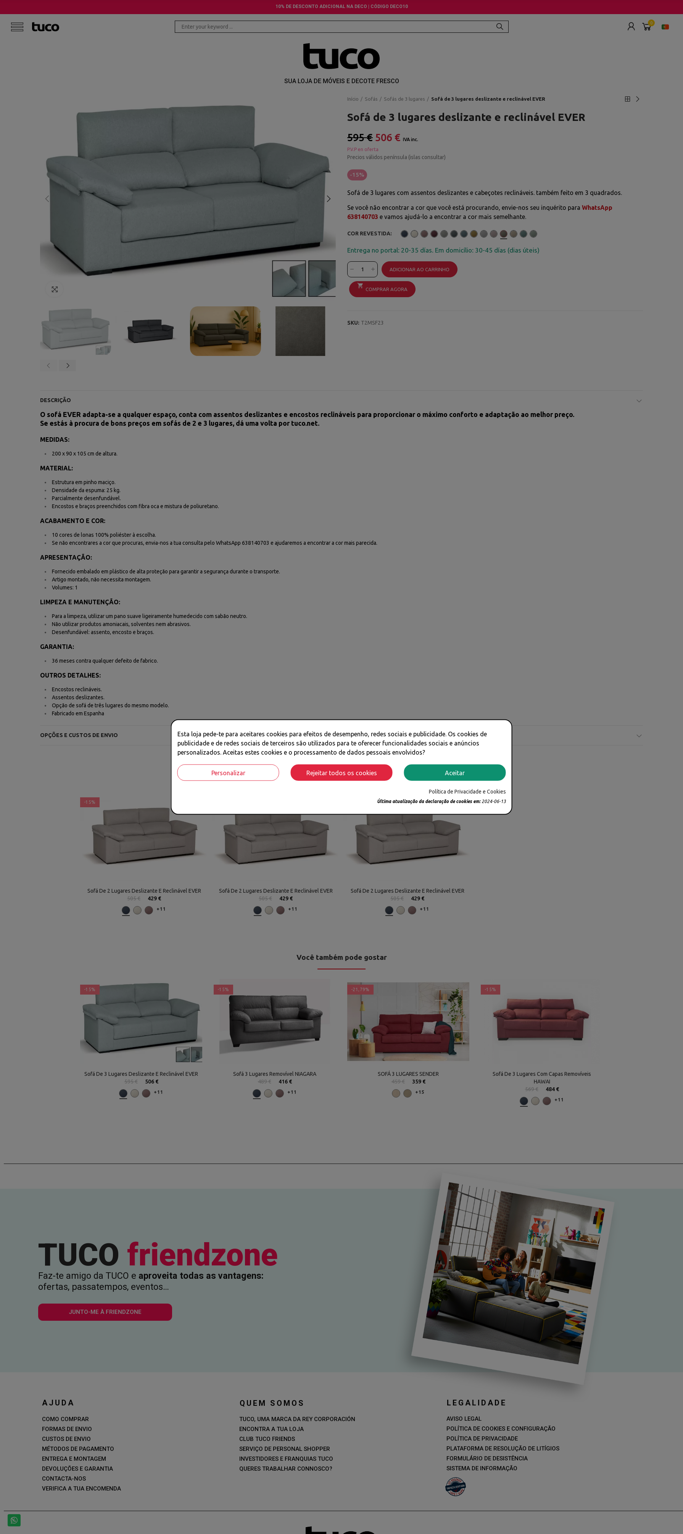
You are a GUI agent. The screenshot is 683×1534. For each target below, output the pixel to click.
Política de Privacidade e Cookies (467, 792)
